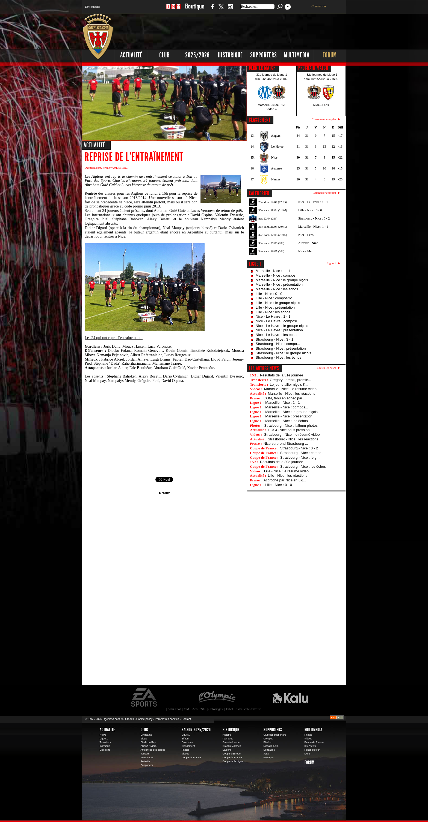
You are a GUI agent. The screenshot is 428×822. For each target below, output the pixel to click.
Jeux (266, 753)
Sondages (269, 749)
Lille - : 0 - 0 (310, 210)
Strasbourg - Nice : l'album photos (290, 425)
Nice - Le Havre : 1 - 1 (273, 316)
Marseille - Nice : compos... (277, 275)
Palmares (228, 738)
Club (164, 55)
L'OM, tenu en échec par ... (285, 398)
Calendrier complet (324, 192)
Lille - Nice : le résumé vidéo (286, 471)
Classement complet (324, 119)
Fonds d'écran (312, 749)
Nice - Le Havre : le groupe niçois (282, 326)
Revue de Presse (314, 742)
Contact (186, 719)
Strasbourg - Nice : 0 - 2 (299, 448)
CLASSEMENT (260, 119)
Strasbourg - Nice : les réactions (293, 439)
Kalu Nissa (290, 697)
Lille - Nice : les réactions (288, 475)
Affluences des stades (153, 749)
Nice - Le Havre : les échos (277, 335)
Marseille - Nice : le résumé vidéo (290, 389)
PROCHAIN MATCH (313, 68)
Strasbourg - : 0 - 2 (314, 218)
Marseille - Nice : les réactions (291, 393)
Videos (185, 753)
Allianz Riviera (149, 746)
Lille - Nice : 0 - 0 (269, 294)
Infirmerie (105, 746)
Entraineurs (147, 757)
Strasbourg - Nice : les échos (278, 357)
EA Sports (144, 697)
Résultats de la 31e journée (281, 375)
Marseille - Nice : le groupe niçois (282, 280)
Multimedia (296, 55)
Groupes (268, 738)
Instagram (230, 9)
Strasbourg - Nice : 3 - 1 (274, 339)
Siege (144, 738)
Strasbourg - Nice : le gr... (300, 457)
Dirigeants (146, 734)
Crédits (129, 719)
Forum (330, 55)
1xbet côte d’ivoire (248, 709)
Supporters (263, 55)
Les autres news (264, 368)
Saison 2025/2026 (196, 729)
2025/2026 (197, 55)
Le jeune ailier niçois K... (289, 384)
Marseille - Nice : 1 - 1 (273, 271)
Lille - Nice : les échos (273, 312)
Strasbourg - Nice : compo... (278, 344)
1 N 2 (173, 9)
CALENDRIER (259, 193)
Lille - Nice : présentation (275, 307)
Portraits (145, 761)
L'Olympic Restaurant (216, 697)
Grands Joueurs (232, 742)
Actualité (131, 55)
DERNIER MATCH (262, 68)
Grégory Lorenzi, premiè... (290, 380)
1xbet (229, 709)
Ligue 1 (255, 264)
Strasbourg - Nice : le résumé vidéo (292, 434)
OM (186, 709)
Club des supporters (275, 734)
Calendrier (187, 742)
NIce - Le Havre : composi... (278, 321)
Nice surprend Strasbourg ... (286, 443)
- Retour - (164, 493)
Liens (308, 753)
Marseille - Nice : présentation (279, 284)
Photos (186, 749)
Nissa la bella (271, 746)
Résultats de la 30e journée (281, 462)
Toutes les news (326, 367)
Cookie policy (144, 719)
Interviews (310, 746)
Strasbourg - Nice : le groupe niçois (283, 353)
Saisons (227, 749)
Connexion (318, 6)
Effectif (185, 738)
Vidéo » (272, 109)
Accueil (91, 67)
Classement (188, 746)
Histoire (227, 734)
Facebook (211, 9)
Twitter (221, 9)
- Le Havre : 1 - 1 (313, 202)
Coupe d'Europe (232, 753)
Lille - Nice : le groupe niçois (278, 303)
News (103, 734)
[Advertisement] (247, 30)
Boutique (194, 9)
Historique (230, 55)
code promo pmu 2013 (142, 206)
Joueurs (145, 753)
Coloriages (215, 709)
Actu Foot (174, 709)
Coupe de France (191, 757)
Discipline (105, 749)
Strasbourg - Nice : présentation (281, 348)
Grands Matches (232, 746)
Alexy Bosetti (160, 219)
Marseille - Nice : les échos (277, 289)
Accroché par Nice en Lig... (285, 480)
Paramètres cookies (167, 719)
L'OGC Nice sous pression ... (291, 430)
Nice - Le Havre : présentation (279, 330)
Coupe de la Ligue (233, 761)
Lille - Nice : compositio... (275, 298)
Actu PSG (198, 709)
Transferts (105, 742)
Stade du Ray (148, 742)
